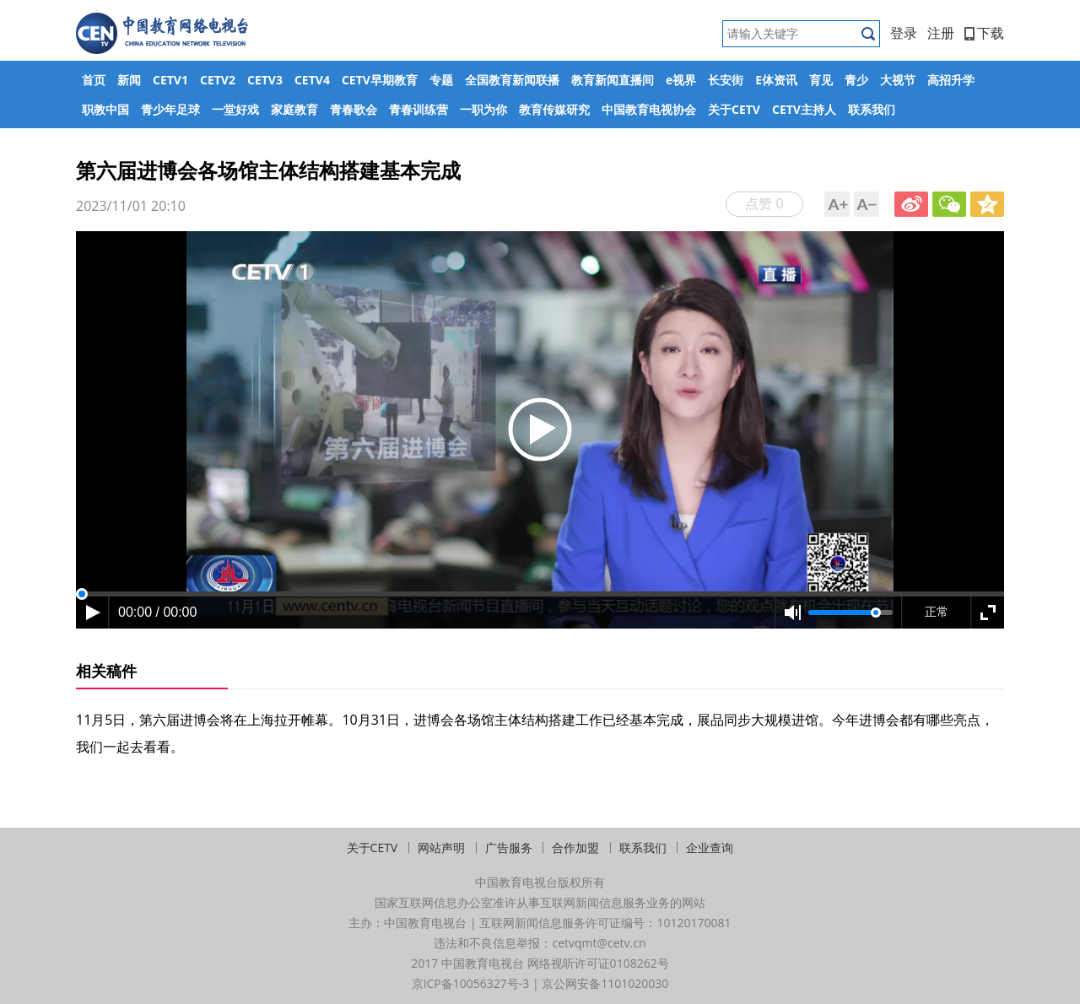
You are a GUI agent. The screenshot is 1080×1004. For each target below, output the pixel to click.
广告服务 (508, 847)
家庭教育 (294, 109)
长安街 (725, 80)
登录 (903, 33)
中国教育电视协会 (649, 109)
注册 (940, 33)
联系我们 (871, 109)
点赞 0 (764, 203)
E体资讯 (776, 80)
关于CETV (734, 109)
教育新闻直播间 (612, 80)
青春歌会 (353, 109)
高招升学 (951, 80)
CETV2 (217, 80)
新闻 (129, 80)
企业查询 (709, 847)
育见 (821, 80)
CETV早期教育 (380, 80)
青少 (856, 80)
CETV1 (170, 80)
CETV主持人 (804, 109)
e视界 (681, 80)
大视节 (897, 80)
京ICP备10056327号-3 (471, 983)
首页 (93, 80)
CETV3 (265, 80)
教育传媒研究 (554, 109)
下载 (984, 33)
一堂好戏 (235, 109)
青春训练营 (418, 109)
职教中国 (105, 109)
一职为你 (483, 109)
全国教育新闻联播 (512, 80)
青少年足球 (170, 109)
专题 (441, 80)
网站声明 (441, 847)
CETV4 (312, 80)
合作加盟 (575, 847)
